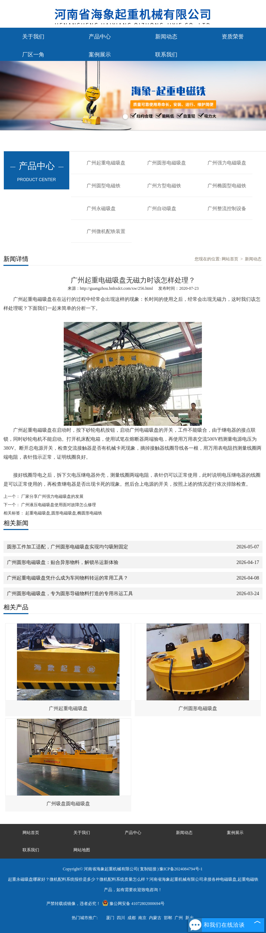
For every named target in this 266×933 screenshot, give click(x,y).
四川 (121, 917)
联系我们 (166, 54)
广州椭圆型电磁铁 (226, 185)
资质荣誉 (233, 36)
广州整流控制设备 (226, 208)
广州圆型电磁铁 (104, 185)
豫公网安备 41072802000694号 (133, 903)
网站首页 (230, 259)
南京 (142, 917)
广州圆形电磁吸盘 (166, 162)
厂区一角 (33, 54)
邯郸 (168, 917)
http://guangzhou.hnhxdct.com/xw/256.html (116, 288)
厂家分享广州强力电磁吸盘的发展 (51, 496)
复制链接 (148, 869)
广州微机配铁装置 (106, 231)
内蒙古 (155, 917)
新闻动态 (166, 36)
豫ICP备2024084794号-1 (181, 869)
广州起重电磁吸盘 (106, 162)
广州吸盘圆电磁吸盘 (68, 803)
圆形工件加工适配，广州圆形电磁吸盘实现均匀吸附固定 (67, 546)
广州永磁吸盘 (101, 208)
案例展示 (100, 54)
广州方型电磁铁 (164, 185)
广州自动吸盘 (161, 208)
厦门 (110, 917)
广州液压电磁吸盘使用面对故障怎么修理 (58, 504)
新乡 (189, 917)
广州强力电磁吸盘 (226, 162)
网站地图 (81, 849)
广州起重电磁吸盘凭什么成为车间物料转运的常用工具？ (67, 578)
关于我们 (33, 36)
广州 (179, 917)
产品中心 (100, 36)
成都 (131, 917)
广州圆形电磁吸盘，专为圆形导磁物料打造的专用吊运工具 (70, 593)
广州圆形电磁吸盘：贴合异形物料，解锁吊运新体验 (62, 562)
